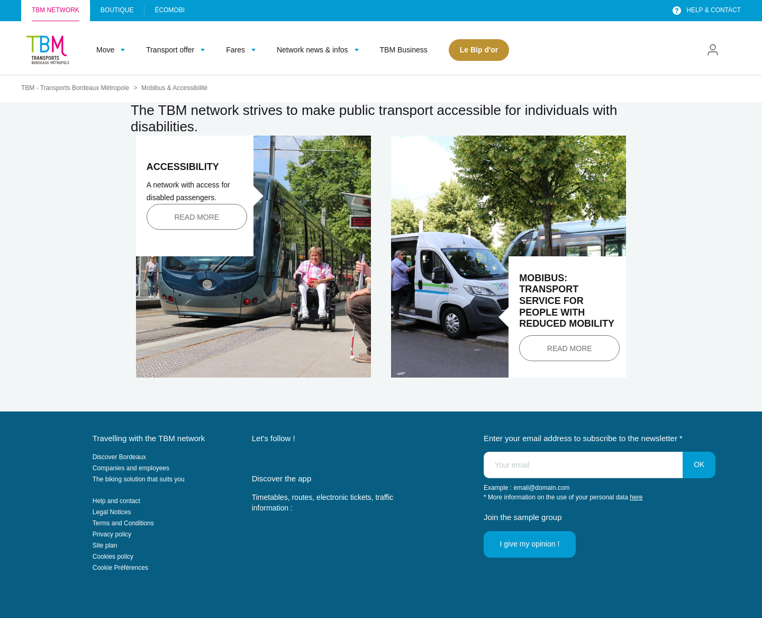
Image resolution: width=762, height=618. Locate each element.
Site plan (105, 545)
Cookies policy (113, 556)
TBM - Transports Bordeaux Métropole (75, 88)
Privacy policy (112, 534)
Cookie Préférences (120, 567)
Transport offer (170, 50)
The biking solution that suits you (139, 479)
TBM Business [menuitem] (404, 50)
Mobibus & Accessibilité (174, 88)
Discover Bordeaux (119, 457)
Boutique (117, 10)
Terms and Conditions (123, 523)
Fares (235, 50)
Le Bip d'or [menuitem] (479, 50)
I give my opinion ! (530, 544)
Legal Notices (112, 512)
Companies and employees (131, 468)
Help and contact (116, 501)
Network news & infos (312, 50)
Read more (196, 217)
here (636, 497)
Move (105, 50)
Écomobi (170, 10)
